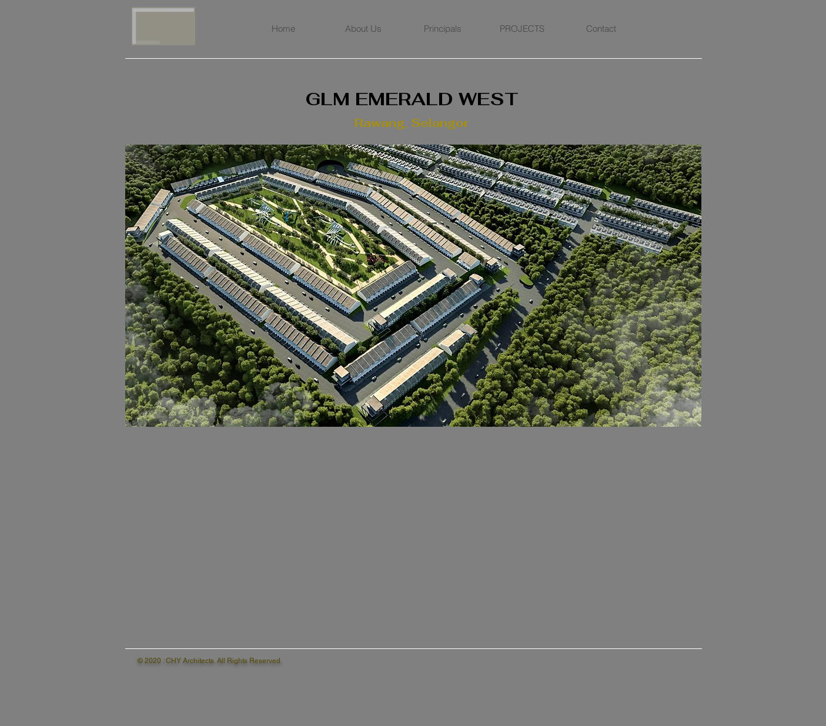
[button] (413, 286)
